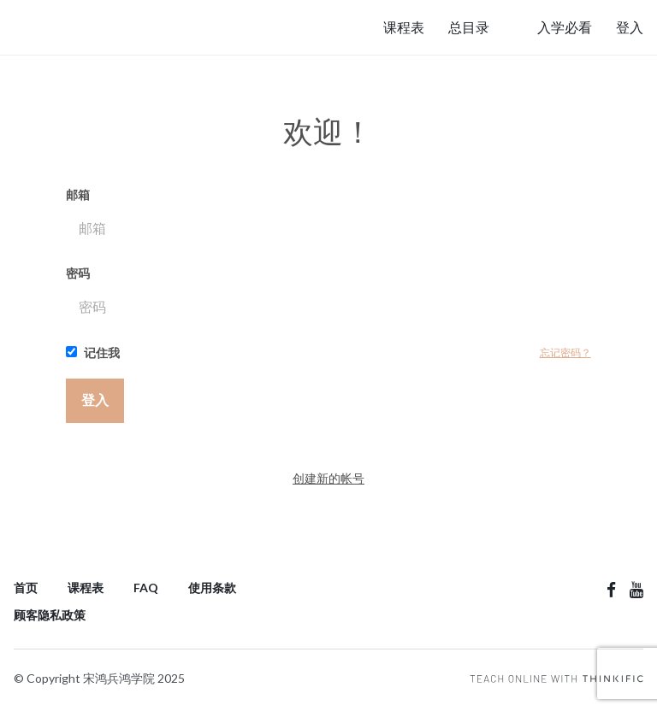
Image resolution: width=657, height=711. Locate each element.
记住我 (93, 352)
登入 (629, 27)
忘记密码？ (565, 352)
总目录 (468, 27)
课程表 (403, 27)
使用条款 (212, 587)
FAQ (145, 587)
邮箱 (328, 218)
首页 (26, 587)
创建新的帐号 (328, 478)
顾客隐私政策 (50, 615)
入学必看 (564, 27)
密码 (328, 296)
